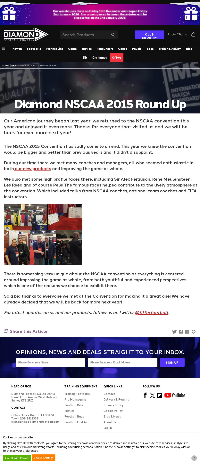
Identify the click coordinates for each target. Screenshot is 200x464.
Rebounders (105, 48)
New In (17, 48)
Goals (72, 48)
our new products (32, 168)
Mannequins (54, 48)
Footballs (34, 48)
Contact (109, 393)
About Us (110, 422)
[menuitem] (34, 48)
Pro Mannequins (75, 399)
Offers (116, 57)
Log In (108, 427)
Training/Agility (170, 48)
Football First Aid (76, 422)
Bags (150, 48)
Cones (122, 48)
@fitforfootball (151, 312)
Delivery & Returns (116, 399)
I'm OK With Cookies (17, 458)
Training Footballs (77, 393)
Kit (85, 57)
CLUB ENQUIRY (149, 36)
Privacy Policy (113, 405)
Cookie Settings (43, 458)
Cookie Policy (113, 410)
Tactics (87, 48)
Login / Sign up (178, 34)
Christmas (99, 57)
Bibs (189, 48)
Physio (137, 48)
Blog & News (112, 416)
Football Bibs (73, 405)
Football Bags (74, 416)
